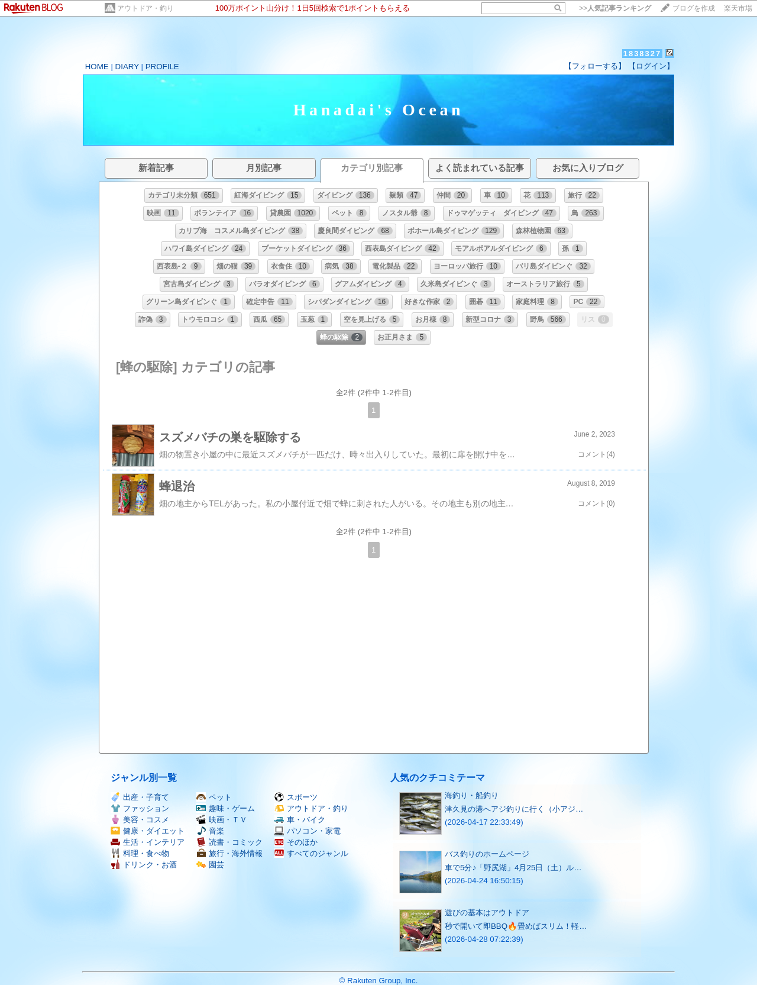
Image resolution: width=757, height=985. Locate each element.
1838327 (642, 53)
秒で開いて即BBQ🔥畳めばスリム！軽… (516, 926)
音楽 (210, 830)
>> (615, 8)
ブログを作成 (693, 8)
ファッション (140, 808)
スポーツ (296, 797)
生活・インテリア (148, 842)
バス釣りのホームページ (487, 854)
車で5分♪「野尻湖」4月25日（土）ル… (513, 867)
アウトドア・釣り (145, 8)
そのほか (296, 842)
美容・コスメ (140, 819)
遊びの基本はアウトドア (487, 912)
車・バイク (299, 819)
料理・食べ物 (140, 853)
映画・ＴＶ (221, 819)
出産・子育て (140, 797)
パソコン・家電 (307, 830)
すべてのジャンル (311, 853)
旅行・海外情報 (229, 853)
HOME (97, 66)
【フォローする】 (595, 66)
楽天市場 (738, 8)
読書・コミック (229, 842)
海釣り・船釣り (472, 795)
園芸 (210, 864)
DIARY (127, 66)
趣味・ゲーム (225, 808)
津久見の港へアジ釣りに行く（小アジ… (514, 809)
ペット (214, 797)
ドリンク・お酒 (144, 864)
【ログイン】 (651, 66)
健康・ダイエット (148, 830)
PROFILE (162, 66)
